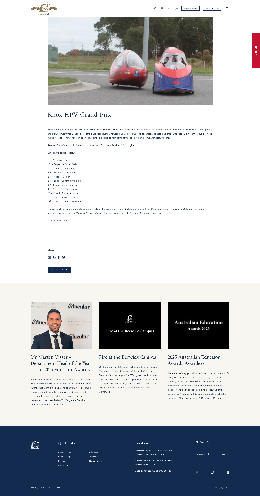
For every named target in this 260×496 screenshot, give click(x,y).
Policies (61, 461)
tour (212, 8)
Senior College (65, 456)
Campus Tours (64, 452)
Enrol (190, 8)
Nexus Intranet (96, 461)
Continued (59, 404)
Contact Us (63, 465)
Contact (255, 50)
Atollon (226, 488)
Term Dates (94, 456)
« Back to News (59, 270)
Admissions (94, 452)
